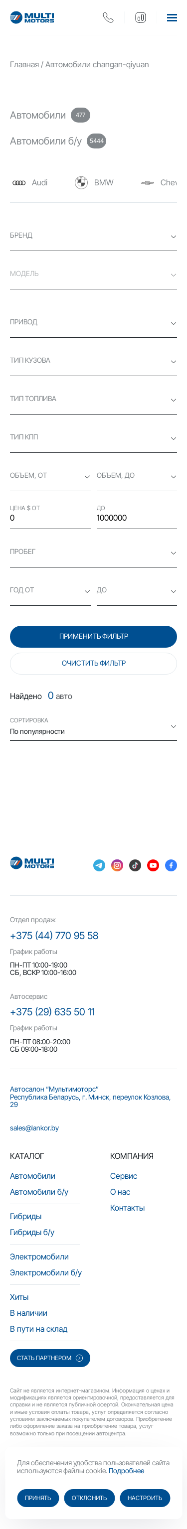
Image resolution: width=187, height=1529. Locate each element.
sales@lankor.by (34, 1127)
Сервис (123, 1176)
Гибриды (25, 1216)
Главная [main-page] (24, 64)
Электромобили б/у (46, 1272)
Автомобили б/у (39, 1192)
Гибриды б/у (32, 1232)
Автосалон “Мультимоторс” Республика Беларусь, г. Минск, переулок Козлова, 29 (90, 1096)
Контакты (127, 1208)
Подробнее (126, 1470)
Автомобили (32, 1176)
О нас (120, 1192)
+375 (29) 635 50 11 (52, 1012)
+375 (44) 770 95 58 (54, 936)
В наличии (28, 1313)
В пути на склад (38, 1329)
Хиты (19, 1297)
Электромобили (39, 1256)
